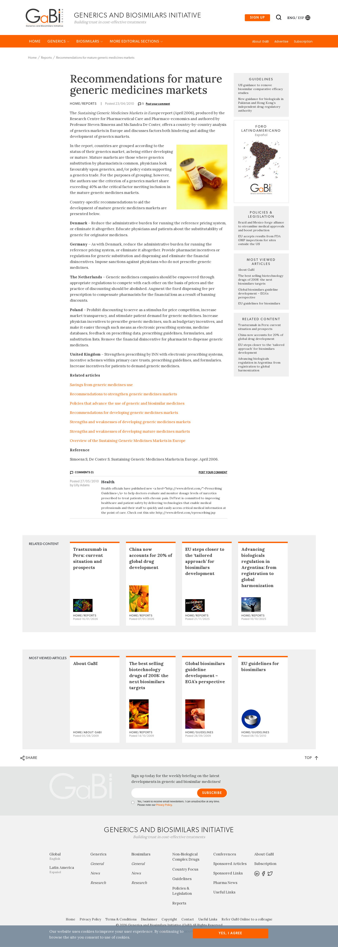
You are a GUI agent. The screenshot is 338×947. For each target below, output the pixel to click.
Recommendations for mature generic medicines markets (95, 58)
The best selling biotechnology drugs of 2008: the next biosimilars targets (260, 281)
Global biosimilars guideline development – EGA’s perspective (258, 294)
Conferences (224, 855)
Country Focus (185, 870)
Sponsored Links (228, 874)
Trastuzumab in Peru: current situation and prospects (259, 328)
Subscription (303, 42)
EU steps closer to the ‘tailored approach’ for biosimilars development (261, 350)
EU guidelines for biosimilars (259, 304)
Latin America (66, 870)
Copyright (169, 920)
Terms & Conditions (121, 920)
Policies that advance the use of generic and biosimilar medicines (127, 404)
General (97, 864)
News (95, 874)
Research (98, 883)
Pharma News (225, 883)
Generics (58, 42)
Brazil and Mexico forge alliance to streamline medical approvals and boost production (261, 227)
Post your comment (158, 105)
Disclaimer (149, 920)
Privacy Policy (164, 806)
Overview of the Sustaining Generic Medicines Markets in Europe (128, 441)
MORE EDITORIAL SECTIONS (136, 42)
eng (290, 18)
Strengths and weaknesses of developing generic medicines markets (130, 423)
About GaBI (260, 42)
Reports (46, 58)
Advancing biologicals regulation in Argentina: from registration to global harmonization (259, 365)
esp (301, 18)
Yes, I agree (230, 933)
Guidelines (182, 879)
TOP (311, 759)
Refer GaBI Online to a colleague (247, 920)
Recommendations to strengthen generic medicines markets (123, 395)
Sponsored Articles (230, 864)
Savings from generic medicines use (101, 385)
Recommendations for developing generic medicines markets (124, 413)
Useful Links (224, 893)
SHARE (28, 759)
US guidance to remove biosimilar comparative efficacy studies (260, 90)
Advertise (281, 42)
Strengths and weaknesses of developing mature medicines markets (130, 432)
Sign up (257, 18)
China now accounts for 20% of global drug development (260, 338)
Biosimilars (89, 42)
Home (35, 42)
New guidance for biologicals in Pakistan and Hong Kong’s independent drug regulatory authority (260, 106)
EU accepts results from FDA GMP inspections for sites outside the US (259, 241)
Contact (187, 920)
